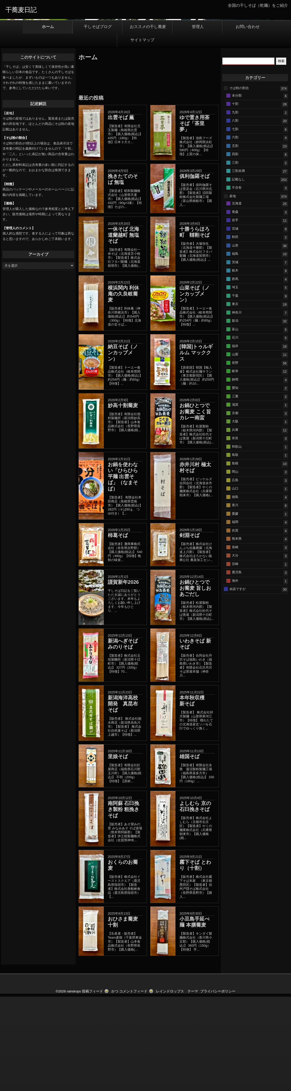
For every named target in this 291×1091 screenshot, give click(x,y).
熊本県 (237, 633)
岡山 (235, 566)
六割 (235, 231)
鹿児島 (237, 666)
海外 (235, 675)
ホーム (48, 121)
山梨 (235, 448)
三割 (235, 256)
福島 (235, 348)
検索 (281, 155)
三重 (235, 490)
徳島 (235, 591)
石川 (235, 432)
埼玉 (235, 381)
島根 (235, 557)
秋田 (235, 331)
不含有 (237, 282)
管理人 (198, 121)
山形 (235, 339)
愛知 (235, 482)
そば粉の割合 (239, 182)
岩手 (235, 314)
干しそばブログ (98, 121)
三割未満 (238, 265)
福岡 (235, 616)
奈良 (235, 532)
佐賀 (235, 624)
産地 (232, 290)
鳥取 (235, 549)
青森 (235, 306)
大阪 (235, 515)
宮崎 (235, 658)
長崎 (235, 641)
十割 (235, 198)
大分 (235, 650)
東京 (235, 398)
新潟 (235, 415)
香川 (235, 599)
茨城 (235, 356)
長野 (235, 457)
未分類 (237, 189)
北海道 (237, 298)
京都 (235, 507)
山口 (235, 583)
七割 (235, 223)
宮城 (235, 323)
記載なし (238, 273)
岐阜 (235, 465)
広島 (235, 574)
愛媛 (235, 608)
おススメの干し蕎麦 (148, 121)
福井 (235, 440)
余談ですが (237, 683)
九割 (235, 206)
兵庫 (235, 524)
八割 (235, 215)
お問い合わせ (248, 121)
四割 (235, 248)
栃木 (235, 365)
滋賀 (235, 499)
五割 (235, 240)
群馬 (235, 373)
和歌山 (237, 540)
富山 (235, 423)
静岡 (235, 473)
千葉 (235, 390)
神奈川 (237, 406)
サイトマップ (142, 134)
